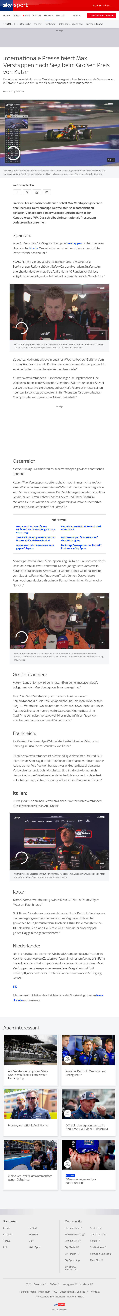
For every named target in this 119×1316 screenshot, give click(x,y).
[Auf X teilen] (27, 192)
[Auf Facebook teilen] (17, 192)
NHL (5, 1247)
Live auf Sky (72, 1241)
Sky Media (71, 1248)
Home (6, 15)
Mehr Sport (35, 1247)
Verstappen (74, 243)
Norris (33, 248)
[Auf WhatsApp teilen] (37, 192)
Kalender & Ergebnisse (71, 24)
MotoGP (60, 15)
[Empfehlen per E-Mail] (47, 192)
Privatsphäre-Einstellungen (50, 1296)
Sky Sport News (98, 1234)
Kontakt (95, 1291)
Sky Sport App (72, 1260)
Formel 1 (48, 15)
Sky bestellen (73, 1228)
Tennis (6, 1240)
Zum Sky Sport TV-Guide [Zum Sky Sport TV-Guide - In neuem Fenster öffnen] (101, 15)
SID (15, 986)
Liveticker (50, 24)
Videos (16, 15)
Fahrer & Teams (94, 24)
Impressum (44, 1291)
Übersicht (25, 24)
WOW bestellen (74, 1235)
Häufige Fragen (27, 1291)
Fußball (37, 15)
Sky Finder (71, 1254)
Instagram (69, 1285)
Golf (31, 1240)
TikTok (54, 1285)
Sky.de (94, 1241)
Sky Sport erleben (101, 5)
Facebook (40, 1285)
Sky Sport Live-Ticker (101, 1253)
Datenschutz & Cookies (73, 1292)
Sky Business (98, 1248)
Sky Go (95, 1228)
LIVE (27, 15)
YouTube (86, 1285)
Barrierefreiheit (75, 1296)
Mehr (77, 15)
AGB (55, 1291)
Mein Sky (96, 1261)
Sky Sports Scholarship (71, 1268)
